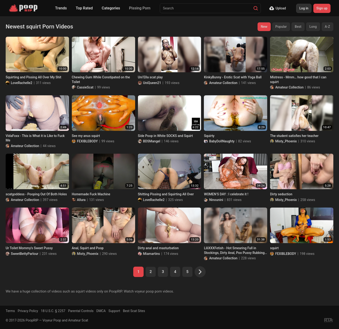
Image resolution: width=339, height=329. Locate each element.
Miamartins (151, 254)
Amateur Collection (223, 83)
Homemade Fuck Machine (91, 194)
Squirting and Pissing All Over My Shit (33, 77)
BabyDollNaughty (221, 141)
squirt (274, 248)
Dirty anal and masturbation (158, 248)
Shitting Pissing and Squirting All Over (166, 194)
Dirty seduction (281, 194)
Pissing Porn (139, 8)
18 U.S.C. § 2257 (53, 311)
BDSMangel (151, 141)
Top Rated (84, 8)
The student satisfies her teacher (294, 136)
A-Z (327, 26)
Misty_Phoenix (286, 141)
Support (114, 311)
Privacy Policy (28, 311)
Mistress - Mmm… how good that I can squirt (298, 79)
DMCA (101, 311)
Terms (10, 311)
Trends (61, 8)
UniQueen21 (152, 83)
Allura (81, 200)
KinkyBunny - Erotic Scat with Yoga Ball (233, 77)
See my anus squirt (86, 136)
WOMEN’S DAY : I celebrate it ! (226, 194)
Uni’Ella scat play (150, 77)
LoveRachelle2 (21, 83)
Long (313, 26)
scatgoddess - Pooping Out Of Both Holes (36, 194)
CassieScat (85, 87)
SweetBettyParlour (24, 254)
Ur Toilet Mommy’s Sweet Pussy (29, 248)
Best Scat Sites (134, 311)
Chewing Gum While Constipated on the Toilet (101, 79)
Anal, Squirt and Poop (88, 248)
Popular (281, 26)
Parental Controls (80, 311)
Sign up (321, 8)
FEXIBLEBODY (87, 141)
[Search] (255, 8)
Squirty (209, 136)
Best (298, 26)
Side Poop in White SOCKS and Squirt (165, 136)
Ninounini (216, 200)
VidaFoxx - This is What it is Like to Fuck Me (35, 138)
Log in (303, 8)
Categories (111, 8)
